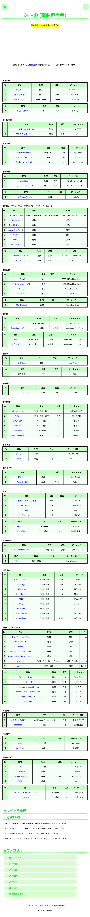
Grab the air (15, 244)
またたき (15, 344)
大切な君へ (18, 420)
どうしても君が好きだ (26, 500)
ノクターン (20, 771)
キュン (20, 766)
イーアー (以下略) (15, 215)
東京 (20, 781)
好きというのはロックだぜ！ (26, 792)
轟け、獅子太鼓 (17, 435)
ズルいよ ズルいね (26, 129)
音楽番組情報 (15, 894)
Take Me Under (15, 225)
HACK (16, 561)
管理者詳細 (60, 905)
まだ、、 (20, 661)
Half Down (19, 748)
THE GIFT (20, 646)
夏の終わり (22, 477)
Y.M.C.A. (22, 288)
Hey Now (15, 220)
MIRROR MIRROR (28, 696)
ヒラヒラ (19, 89)
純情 (21, 599)
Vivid (19, 458)
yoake (15, 239)
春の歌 (17, 323)
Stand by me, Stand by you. (20, 651)
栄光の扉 (28, 701)
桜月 (27, 510)
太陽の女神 (21, 589)
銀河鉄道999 (21, 305)
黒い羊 (20, 526)
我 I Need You (18, 411)
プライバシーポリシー (35, 905)
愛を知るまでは (19, 94)
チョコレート (21, 594)
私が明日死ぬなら (18, 720)
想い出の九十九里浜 (23, 162)
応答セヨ (21, 363)
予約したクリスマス (26, 197)
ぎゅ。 (19, 454)
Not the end (19, 99)
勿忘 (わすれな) (17, 328)
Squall (19, 743)
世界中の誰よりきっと (23, 157)
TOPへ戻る (14, 857)
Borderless (21, 618)
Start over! (27, 515)
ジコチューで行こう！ (26, 505)
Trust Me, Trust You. (20, 637)
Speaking (24, 181)
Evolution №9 (22, 482)
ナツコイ (18, 425)
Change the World (15, 230)
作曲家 (13, 863)
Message (21, 584)
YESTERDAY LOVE (23, 152)
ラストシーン (22, 293)
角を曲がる (20, 531)
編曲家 (13, 876)
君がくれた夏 (21, 613)
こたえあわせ (22, 392)
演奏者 (13, 882)
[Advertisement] (45, 45)
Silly (21, 603)
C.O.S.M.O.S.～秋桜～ (22, 284)
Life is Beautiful (20, 641)
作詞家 (13, 870)
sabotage (18, 724)
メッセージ (18, 430)
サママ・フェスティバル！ (24, 185)
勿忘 (16, 339)
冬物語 (23, 279)
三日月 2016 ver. (21, 579)
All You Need (15, 235)
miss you (21, 608)
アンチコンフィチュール (26, 134)
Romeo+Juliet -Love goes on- (20, 656)
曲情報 (13, 888)
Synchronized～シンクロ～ (24, 549)
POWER (18, 416)
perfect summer (20, 666)
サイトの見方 (50, 905)
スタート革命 (20, 776)
